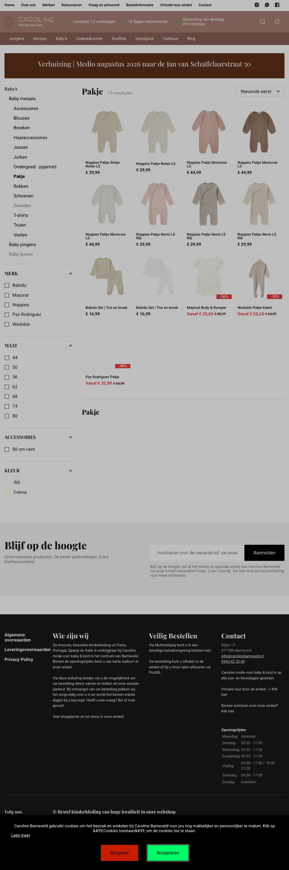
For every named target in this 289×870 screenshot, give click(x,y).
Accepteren (168, 853)
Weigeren (119, 853)
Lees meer (20, 835)
